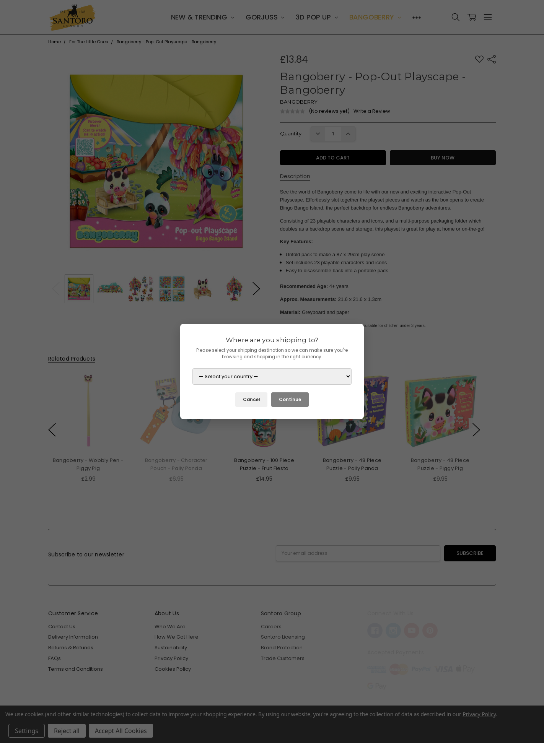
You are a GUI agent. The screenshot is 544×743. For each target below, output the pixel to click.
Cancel (251, 400)
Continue (290, 400)
